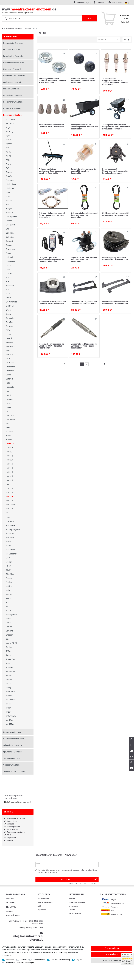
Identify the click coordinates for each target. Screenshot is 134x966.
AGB (9, 835)
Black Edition (11, 184)
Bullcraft (9, 213)
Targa (8, 655)
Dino (8, 269)
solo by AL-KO (11, 643)
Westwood (10, 696)
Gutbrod (9, 379)
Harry (8, 391)
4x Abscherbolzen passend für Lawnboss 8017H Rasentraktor (51, 126)
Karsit (8, 436)
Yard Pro (9, 720)
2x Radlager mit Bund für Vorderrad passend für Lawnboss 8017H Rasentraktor (52, 81)
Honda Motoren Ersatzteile (14, 76)
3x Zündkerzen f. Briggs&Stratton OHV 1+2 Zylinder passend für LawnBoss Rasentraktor (115, 82)
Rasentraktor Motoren (12, 732)
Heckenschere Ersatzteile (13, 63)
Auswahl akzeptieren (112, 960)
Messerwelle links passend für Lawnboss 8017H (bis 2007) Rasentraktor (51, 346)
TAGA (8, 651)
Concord (9, 241)
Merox (8, 542)
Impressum (11, 838)
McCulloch (10, 538)
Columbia (10, 237)
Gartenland (10, 354)
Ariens (8, 164)
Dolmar (9, 273)
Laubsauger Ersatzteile (12, 82)
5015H (10, 456)
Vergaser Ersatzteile (11, 765)
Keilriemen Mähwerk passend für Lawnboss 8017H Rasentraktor (116, 214)
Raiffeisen (10, 586)
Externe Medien (39, 960)
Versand (10, 824)
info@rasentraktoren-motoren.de (17, 802)
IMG (7, 423)
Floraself (9, 342)
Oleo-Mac (10, 574)
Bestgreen (10, 180)
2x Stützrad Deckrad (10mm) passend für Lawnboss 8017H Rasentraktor (83, 81)
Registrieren (10, 902)
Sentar (8, 623)
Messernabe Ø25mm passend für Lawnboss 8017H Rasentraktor (52, 303)
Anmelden (10, 899)
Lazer (8, 517)
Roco (8, 602)
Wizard (9, 712)
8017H (10, 496)
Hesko (8, 403)
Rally (8, 590)
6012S (10, 460)
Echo (8, 277)
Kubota (9, 440)
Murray (9, 562)
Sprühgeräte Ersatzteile (12, 752)
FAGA (8, 330)
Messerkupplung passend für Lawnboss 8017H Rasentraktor (115, 258)
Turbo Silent (10, 671)
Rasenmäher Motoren (12, 108)
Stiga (8, 127)
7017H (10, 488)
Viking (8, 688)
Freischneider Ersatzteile (13, 56)
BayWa (9, 176)
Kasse (17, 915)
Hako (8, 383)
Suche (89, 18)
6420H (10, 480)
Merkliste (9, 912)
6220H (10, 472)
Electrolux (10, 306)
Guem (8, 375)
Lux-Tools (10, 521)
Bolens (8, 196)
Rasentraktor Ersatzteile (14, 29)
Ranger (9, 594)
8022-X (10, 509)
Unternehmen (12, 821)
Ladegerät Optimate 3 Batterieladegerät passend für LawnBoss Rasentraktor (51, 259)
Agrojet (9, 144)
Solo (7, 639)
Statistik (23, 960)
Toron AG (9, 667)
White (8, 704)
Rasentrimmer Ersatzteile (13, 739)
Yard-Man (10, 724)
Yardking (9, 132)
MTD (8, 558)
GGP (8, 359)
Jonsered (9, 431)
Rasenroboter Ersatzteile (13, 43)
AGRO (8, 140)
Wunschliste (64, 54)
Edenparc (10, 286)
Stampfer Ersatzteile (11, 758)
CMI (7, 229)
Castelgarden (11, 217)
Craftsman (10, 249)
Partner (9, 578)
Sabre (8, 611)
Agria (8, 136)
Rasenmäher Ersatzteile (13, 102)
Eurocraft (10, 318)
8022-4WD (11, 504)
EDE (7, 282)
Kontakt (10, 840)
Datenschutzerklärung (16, 832)
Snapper (9, 635)
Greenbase (10, 367)
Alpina (8, 156)
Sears (8, 619)
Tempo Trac (10, 659)
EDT (7, 290)
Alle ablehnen (112, 954)
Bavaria (9, 172)
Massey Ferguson (13, 529)
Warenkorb (10, 915)
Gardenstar (10, 346)
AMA (8, 160)
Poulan (9, 582)
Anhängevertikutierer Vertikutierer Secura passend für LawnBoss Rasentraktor (52, 171)
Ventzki (9, 683)
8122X (10, 513)
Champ (9, 221)
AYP (7, 168)
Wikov (8, 708)
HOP (8, 411)
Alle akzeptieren (112, 948)
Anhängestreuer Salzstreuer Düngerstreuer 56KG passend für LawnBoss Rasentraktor (116, 127)
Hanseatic (10, 387)
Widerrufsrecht (13, 829)
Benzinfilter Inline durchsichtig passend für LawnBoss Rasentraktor (83, 171)
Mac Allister (10, 525)
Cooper (9, 245)
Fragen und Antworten (16, 818)
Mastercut (10, 533)
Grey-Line (10, 371)
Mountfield (10, 550)
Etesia (8, 314)
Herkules (9, 399)
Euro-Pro (9, 322)
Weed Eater (10, 692)
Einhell (8, 298)
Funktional (10, 962)
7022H (10, 492)
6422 (9, 484)
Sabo (8, 606)
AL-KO (8, 152)
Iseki (8, 427)
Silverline (9, 631)
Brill (7, 204)
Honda (8, 407)
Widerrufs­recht (43, 899)
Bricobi (9, 200)
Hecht (8, 395)
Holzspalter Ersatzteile (12, 69)
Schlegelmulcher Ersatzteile (14, 771)
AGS (7, 148)
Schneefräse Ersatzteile (12, 745)
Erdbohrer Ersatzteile (11, 50)
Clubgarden (10, 225)
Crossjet (9, 253)
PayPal (79, 960)
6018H (10, 468)
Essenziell (10, 960)
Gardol (8, 350)
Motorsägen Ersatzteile (12, 95)
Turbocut (9, 675)
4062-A (10, 448)
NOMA (8, 566)
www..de (64, 10)
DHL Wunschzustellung (60, 960)
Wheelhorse (10, 700)
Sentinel (9, 627)
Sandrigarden (11, 615)
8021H (10, 500)
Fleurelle (9, 338)
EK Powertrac (11, 302)
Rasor (8, 598)
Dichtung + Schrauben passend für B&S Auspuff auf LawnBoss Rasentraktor (52, 215)
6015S (10, 464)
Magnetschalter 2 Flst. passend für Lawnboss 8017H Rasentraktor (84, 259)
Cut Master (10, 261)
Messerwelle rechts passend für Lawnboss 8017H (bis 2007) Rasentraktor (84, 346)
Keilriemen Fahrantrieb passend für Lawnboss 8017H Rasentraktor (84, 215)
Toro (8, 663)
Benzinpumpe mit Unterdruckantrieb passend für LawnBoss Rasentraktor (115, 171)
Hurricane (10, 415)
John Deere (10, 119)
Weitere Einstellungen (25, 962)
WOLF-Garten (11, 716)
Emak (8, 310)
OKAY (8, 570)
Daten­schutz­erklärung (46, 902)
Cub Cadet (10, 257)
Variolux (9, 679)
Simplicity (10, 123)
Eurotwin (9, 326)
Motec (8, 546)
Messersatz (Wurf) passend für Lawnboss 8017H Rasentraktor (115, 303)
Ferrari (8, 334)
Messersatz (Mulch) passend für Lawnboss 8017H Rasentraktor (84, 303)
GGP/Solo (10, 363)
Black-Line (10, 188)
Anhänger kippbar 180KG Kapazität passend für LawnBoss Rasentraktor (84, 127)
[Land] (126, 3)
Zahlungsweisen (13, 827)
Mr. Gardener (11, 554)
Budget (9, 209)
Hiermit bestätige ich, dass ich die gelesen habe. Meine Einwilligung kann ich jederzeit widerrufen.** (67, 871)
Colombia (10, 233)
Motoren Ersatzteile (11, 89)
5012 (9, 452)
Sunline (9, 647)
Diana (8, 265)
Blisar (8, 192)
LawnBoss (27, 29)
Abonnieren (78, 879)
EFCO (8, 294)
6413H (10, 476)
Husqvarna (10, 419)
